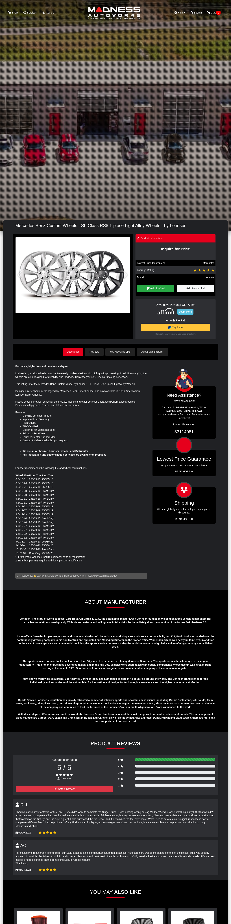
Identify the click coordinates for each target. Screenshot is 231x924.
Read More (184, 471)
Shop (13, 12)
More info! (208, 263)
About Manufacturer (153, 351)
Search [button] (196, 12)
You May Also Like (121, 351)
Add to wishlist (195, 288)
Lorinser (209, 277)
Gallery (48, 12)
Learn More (185, 311)
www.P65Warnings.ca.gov (102, 575)
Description (73, 351)
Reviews (95, 351)
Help (180, 12)
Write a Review (64, 788)
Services (30, 12)
